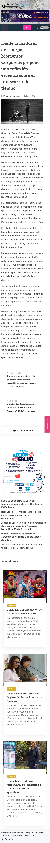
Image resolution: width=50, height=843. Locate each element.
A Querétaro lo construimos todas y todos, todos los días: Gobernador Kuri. (22, 546)
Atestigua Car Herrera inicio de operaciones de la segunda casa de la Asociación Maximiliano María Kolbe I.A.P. (23, 525)
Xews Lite (30, 835)
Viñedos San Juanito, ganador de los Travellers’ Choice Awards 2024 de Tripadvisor (22, 407)
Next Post (12, 400)
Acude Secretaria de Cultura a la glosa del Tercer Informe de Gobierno (24, 697)
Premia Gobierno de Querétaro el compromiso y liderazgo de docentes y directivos (21, 536)
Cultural (11, 605)
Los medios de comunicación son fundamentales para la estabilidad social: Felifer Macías (22, 504)
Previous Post (17, 373)
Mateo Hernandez (14, 96)
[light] (41, 28)
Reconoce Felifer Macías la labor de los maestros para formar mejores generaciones (21, 515)
